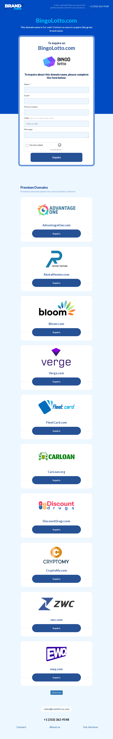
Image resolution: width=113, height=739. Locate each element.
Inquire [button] (56, 233)
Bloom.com (56, 324)
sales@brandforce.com (56, 709)
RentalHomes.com (56, 274)
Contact (21, 727)
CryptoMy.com (56, 570)
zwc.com (56, 619)
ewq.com (56, 669)
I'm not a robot (36, 145)
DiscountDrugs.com (56, 521)
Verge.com (56, 373)
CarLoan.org (56, 471)
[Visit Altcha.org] (59, 146)
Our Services (90, 727)
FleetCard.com (56, 422)
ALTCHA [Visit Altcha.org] (59, 149)
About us (54, 727)
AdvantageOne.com (57, 225)
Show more (56, 692)
